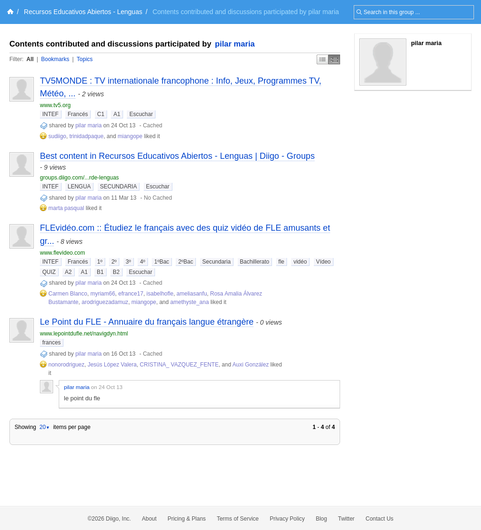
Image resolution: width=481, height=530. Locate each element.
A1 (116, 114)
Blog (321, 518)
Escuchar (141, 114)
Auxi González (251, 364)
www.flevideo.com (62, 252)
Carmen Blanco (67, 293)
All (29, 59)
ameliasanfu (192, 293)
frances (51, 342)
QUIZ (49, 272)
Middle (334, 59)
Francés (78, 114)
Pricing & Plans (187, 518)
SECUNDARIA (118, 186)
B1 (100, 272)
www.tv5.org (55, 105)
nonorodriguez (66, 364)
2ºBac (185, 261)
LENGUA (79, 186)
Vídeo (323, 261)
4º (142, 261)
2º (113, 261)
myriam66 (102, 293)
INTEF (50, 114)
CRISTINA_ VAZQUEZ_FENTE (179, 364)
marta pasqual (66, 208)
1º (99, 261)
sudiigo (57, 136)
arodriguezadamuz (105, 302)
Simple (322, 59)
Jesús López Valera (112, 364)
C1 (100, 114)
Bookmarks (55, 59)
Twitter (346, 518)
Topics (85, 59)
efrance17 (130, 293)
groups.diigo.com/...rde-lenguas (79, 177)
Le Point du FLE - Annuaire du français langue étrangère (147, 322)
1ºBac (161, 261)
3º (128, 261)
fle (282, 261)
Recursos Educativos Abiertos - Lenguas (83, 12)
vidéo (300, 261)
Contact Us (379, 518)
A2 (68, 272)
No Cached (158, 198)
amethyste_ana (190, 302)
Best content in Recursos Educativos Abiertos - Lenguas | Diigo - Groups (177, 156)
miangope (129, 136)
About (149, 518)
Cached (152, 125)
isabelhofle (160, 293)
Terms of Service (237, 518)
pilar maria (235, 43)
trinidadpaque (87, 136)
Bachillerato (255, 261)
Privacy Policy (287, 518)
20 (44, 427)
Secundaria (216, 261)
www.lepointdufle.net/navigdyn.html (84, 333)
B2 (116, 272)
